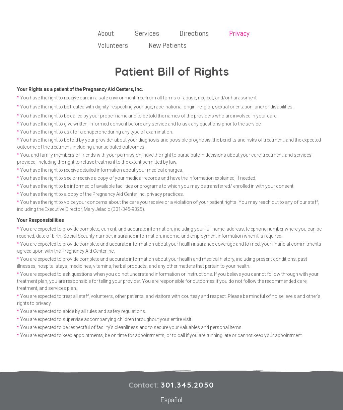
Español (171, 399)
